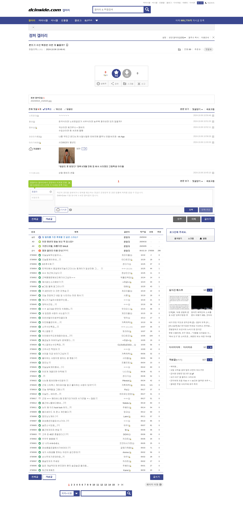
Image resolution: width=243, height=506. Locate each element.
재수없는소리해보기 (49, 282)
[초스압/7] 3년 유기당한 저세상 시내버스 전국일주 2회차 (190, 326)
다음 (119, 485)
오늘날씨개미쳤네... (49, 367)
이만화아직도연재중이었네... (53, 336)
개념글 (49, 219)
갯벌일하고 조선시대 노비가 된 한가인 (185, 329)
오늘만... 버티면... (48, 394)
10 (94, 484)
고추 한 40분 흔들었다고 (51, 434)
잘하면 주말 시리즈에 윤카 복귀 (184, 384)
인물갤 (162, 3)
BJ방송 (88, 20)
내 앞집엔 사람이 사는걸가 (52, 313)
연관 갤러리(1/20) (177, 37)
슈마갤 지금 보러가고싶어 (52, 354)
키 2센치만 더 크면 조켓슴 (52, 291)
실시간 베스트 (176, 290)
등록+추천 (205, 210)
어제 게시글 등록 (190, 20)
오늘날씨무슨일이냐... (50, 255)
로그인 (200, 3)
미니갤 (154, 3)
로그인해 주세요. (178, 232)
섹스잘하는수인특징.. (50, 345)
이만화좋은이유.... (48, 322)
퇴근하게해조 (46, 470)
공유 (115, 83)
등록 (191, 210)
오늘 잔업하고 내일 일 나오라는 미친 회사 (59, 295)
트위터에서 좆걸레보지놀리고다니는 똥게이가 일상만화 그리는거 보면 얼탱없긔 (69, 268)
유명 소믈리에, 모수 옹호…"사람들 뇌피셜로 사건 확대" (190, 333)
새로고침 (210, 109)
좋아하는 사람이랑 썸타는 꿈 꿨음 (55, 358)
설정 (164, 37)
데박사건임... (46, 304)
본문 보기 (184, 109)
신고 (141, 83)
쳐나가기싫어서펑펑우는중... (53, 300)
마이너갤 (146, 3)
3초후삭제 (44, 264)
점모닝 (43, 362)
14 (109, 484)
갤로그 (169, 3)
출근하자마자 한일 (48, 430)
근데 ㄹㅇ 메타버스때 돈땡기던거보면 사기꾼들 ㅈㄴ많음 (66, 398)
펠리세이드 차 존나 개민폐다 (53, 412)
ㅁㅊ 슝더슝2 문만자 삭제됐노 (54, 309)
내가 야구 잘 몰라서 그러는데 (183, 377)
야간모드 (210, 3)
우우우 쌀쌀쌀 (46, 439)
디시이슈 (187, 347)
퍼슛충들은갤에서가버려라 (52, 448)
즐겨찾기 (178, 238)
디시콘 (192, 3)
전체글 (35, 219)
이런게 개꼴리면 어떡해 (51, 371)
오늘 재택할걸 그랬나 (50, 389)
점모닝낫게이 (46, 416)
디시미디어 (174, 347)
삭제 (213, 116)
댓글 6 (208, 49)
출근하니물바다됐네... (50, 403)
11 (97, 484)
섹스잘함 (44, 331)
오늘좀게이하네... (48, 259)
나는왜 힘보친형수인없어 (52, 380)
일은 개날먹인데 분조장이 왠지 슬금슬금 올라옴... (63, 466)
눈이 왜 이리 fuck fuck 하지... (53, 407)
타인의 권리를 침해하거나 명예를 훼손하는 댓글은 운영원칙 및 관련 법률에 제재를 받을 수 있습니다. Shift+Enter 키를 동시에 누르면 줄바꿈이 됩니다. (100, 194)
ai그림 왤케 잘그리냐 (49, 286)
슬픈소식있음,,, (47, 425)
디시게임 (177, 3)
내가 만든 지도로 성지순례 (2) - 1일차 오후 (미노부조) (190, 322)
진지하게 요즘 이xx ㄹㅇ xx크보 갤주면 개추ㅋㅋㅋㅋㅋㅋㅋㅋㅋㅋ (191, 381)
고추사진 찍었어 (47, 349)
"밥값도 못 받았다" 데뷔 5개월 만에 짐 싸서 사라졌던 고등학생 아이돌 (91, 166)
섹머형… (174, 366)
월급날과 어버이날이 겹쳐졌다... (55, 340)
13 (105, 484)
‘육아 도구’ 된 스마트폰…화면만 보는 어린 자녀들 (190, 336)
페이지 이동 (154, 484)
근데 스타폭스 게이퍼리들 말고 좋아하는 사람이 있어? (65, 385)
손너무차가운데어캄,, (50, 457)
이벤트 (185, 3)
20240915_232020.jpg (41, 101)
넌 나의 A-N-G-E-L (48, 443)
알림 (203, 238)
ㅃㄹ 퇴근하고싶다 (48, 273)
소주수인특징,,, (47, 327)
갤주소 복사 (193, 37)
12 (101, 484)
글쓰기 (208, 219)
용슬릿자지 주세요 (48, 461)
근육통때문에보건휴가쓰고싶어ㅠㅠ (56, 277)
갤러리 (32, 20)
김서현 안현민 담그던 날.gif (182, 374)
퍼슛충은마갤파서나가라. (52, 421)
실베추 (102, 84)
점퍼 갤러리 (38, 36)
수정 (179, 219)
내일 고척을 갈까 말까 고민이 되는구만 (187, 370)
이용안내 (205, 37)
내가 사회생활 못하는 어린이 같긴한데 (58, 452)
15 (113, 484)
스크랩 (179, 49)
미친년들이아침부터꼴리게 (52, 318)
